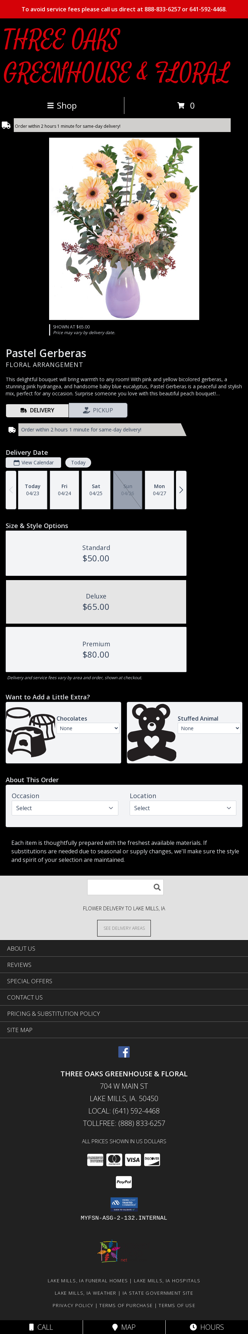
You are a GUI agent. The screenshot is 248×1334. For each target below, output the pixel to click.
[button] (124, 1204)
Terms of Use (177, 1305)
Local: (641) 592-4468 (124, 1111)
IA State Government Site (158, 1293)
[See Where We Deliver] (124, 927)
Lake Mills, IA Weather (86, 1293)
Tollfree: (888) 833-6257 (124, 1123)
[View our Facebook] (124, 1055)
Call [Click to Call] (41, 1327)
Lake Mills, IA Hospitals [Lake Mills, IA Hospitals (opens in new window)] (167, 1280)
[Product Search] (125, 887)
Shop (62, 105)
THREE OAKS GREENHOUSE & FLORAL (117, 57)
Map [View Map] (124, 1327)
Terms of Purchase (126, 1305)
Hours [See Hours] (207, 1327)
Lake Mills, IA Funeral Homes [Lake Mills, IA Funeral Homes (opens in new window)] (88, 1280)
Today (78, 462)
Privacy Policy (73, 1305)
